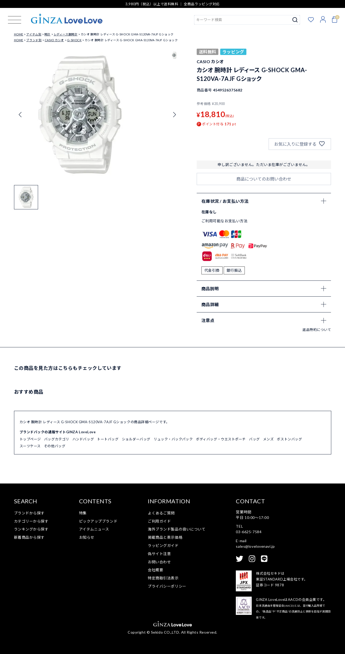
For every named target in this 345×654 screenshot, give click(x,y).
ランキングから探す (31, 529)
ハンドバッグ (83, 439)
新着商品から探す (29, 537)
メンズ (268, 439)
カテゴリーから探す (31, 521)
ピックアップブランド (98, 521)
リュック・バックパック (173, 439)
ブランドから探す (29, 513)
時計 (47, 34)
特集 (83, 513)
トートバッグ (107, 439)
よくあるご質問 (161, 513)
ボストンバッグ (289, 439)
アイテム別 (33, 34)
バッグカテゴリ (56, 439)
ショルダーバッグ (136, 439)
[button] (26, 197)
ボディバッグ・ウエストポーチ (221, 439)
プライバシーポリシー (167, 586)
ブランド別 (34, 40)
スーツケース (30, 446)
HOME (18, 34)
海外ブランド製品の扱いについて (176, 529)
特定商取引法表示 (163, 578)
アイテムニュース (94, 529)
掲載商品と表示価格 (165, 537)
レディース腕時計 (65, 34)
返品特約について (316, 330)
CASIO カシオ (54, 40)
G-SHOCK (74, 40)
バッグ (254, 439)
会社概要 (155, 570)
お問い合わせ (159, 562)
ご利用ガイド (159, 521)
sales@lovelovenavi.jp (255, 546)
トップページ (30, 439)
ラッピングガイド (163, 545)
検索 (295, 19)
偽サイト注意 (159, 553)
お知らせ (86, 537)
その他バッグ (54, 446)
